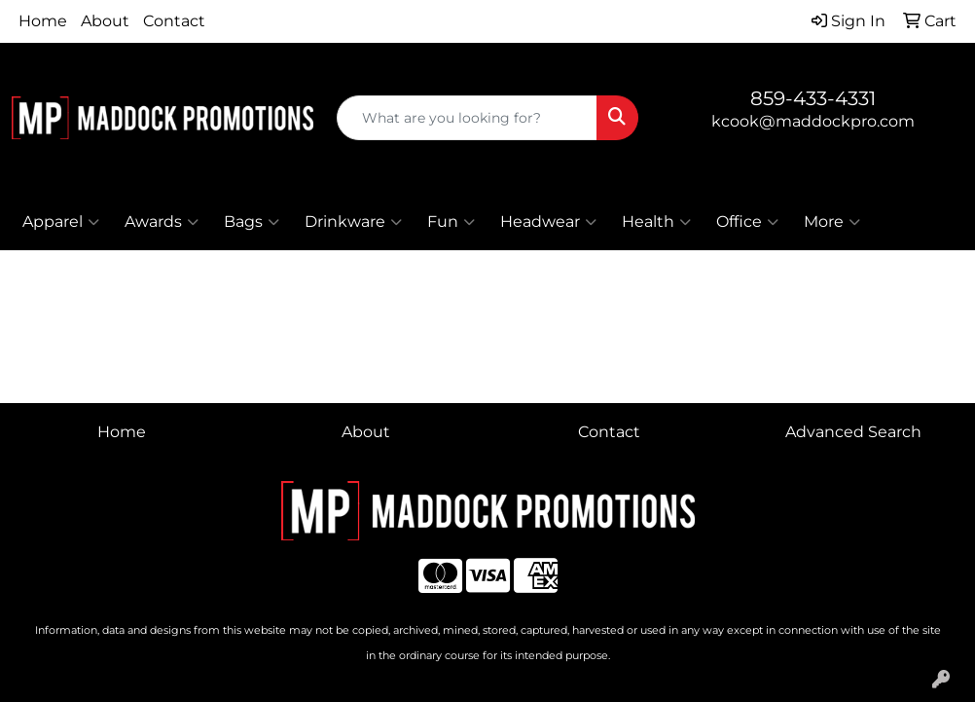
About (105, 21)
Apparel (60, 222)
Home (42, 21)
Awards (162, 222)
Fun (451, 222)
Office (747, 222)
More (832, 222)
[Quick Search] (467, 117)
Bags (251, 222)
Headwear (548, 222)
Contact (174, 21)
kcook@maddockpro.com (813, 121)
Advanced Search (853, 432)
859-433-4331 (813, 98)
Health (656, 222)
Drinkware (353, 222)
